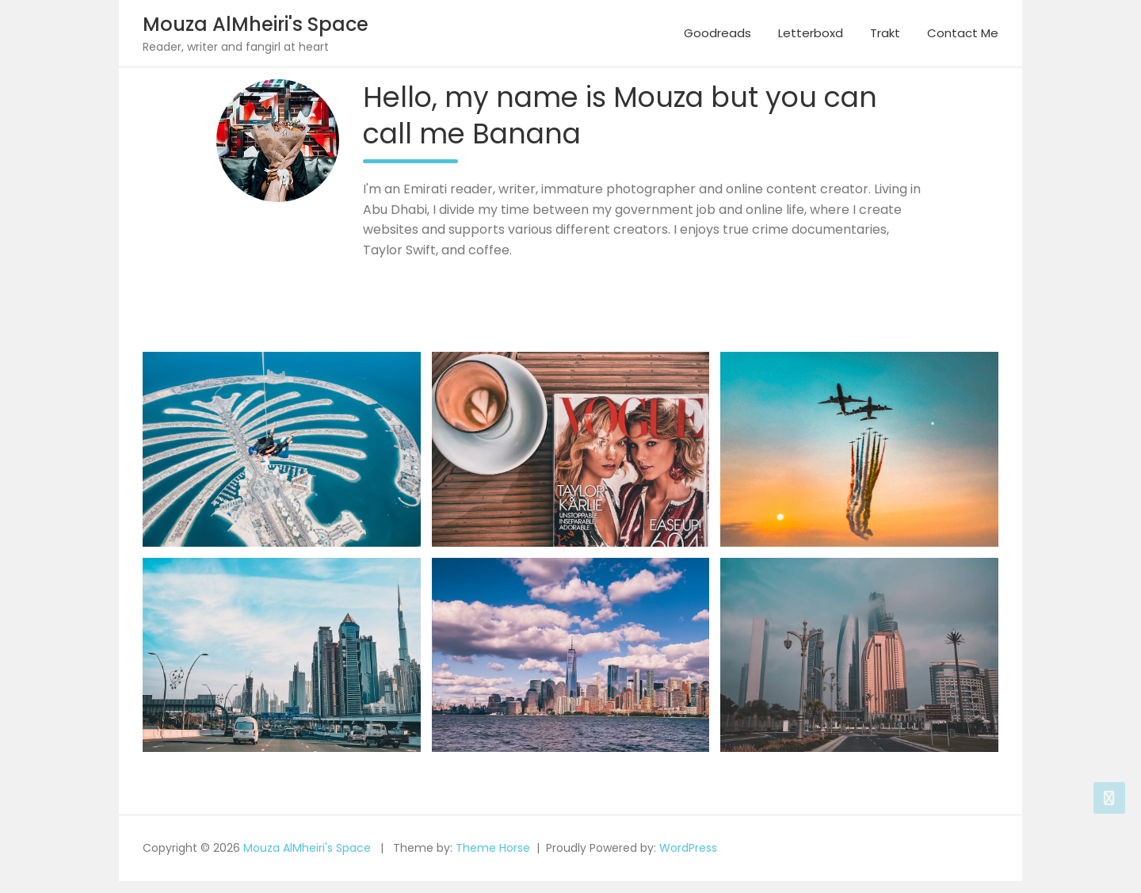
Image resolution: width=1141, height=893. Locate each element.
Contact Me (962, 33)
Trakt (885, 33)
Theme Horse (493, 848)
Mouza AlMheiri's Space (255, 24)
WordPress (688, 848)
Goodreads (717, 33)
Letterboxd (810, 33)
